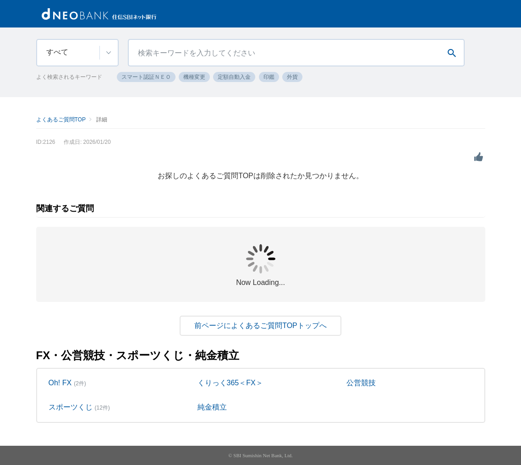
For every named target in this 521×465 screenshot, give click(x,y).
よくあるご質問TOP (61, 119)
